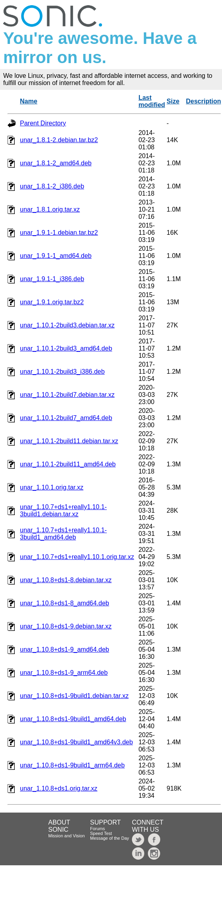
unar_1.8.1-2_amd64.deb (56, 163)
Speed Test (101, 833)
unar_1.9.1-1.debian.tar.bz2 (59, 232)
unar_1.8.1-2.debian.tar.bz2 (59, 140)
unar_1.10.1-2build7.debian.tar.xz (67, 394)
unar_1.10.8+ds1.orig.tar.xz (58, 788)
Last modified (151, 101)
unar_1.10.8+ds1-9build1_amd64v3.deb (76, 742)
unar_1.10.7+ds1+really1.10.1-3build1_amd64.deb (63, 534)
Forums (97, 828)
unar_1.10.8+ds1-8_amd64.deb (64, 603)
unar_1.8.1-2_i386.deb (52, 186)
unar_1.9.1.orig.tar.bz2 (52, 302)
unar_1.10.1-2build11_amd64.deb (68, 464)
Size (173, 101)
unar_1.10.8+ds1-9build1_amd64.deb (73, 719)
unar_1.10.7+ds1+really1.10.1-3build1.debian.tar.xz (63, 510)
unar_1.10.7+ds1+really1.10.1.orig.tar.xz (77, 556)
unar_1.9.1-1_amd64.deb (56, 255)
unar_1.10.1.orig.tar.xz (51, 487)
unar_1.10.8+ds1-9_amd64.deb (64, 649)
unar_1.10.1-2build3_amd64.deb (66, 348)
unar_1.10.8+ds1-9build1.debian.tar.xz (74, 695)
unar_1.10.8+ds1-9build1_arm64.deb (72, 765)
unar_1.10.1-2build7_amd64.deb (66, 417)
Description (203, 101)
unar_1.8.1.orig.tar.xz (50, 209)
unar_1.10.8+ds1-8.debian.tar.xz (66, 580)
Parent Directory (43, 123)
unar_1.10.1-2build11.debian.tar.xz (69, 441)
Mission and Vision (66, 835)
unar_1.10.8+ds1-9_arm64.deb (64, 672)
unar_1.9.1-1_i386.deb (52, 279)
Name (28, 101)
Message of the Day (109, 838)
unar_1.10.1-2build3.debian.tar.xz (67, 325)
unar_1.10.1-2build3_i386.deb (62, 371)
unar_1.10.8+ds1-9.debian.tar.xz (66, 626)
